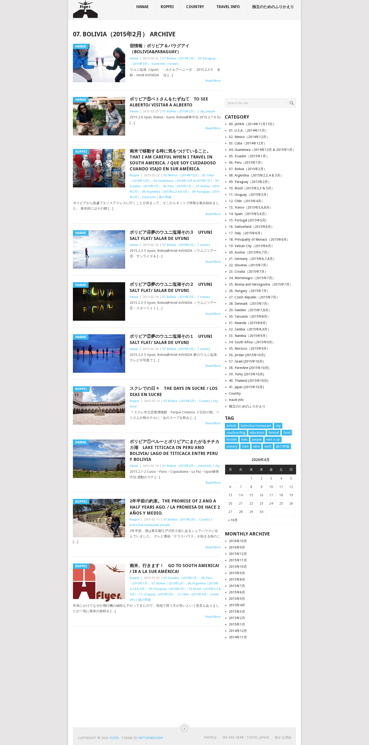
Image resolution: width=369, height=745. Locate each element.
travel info (228, 7)
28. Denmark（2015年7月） (249, 304)
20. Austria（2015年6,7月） (249, 252)
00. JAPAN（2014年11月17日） (252, 124)
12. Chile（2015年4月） (193, 594)
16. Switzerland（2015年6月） (251, 227)
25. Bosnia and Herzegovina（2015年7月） (261, 284)
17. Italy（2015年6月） (246, 233)
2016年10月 (238, 541)
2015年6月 (237, 592)
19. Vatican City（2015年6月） (251, 246)
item (244, 439)
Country (195, 7)
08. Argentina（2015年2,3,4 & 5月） (166, 191)
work (267, 446)
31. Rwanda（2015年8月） (249, 323)
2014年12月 (238, 631)
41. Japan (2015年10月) (246, 387)
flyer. (114, 738)
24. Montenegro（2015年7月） (252, 278)
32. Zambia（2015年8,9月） (250, 329)
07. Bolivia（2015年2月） (179, 58)
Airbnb (231, 426)
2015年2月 (237, 618)
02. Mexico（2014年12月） (181, 175)
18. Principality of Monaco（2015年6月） (259, 239)
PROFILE (210, 737)
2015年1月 (237, 624)
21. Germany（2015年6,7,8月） (252, 259)
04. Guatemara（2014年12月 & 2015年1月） (183, 180)
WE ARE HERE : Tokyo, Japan (246, 737)
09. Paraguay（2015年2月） (168, 589)
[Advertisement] (260, 60)
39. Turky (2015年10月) (246, 374)
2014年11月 (238, 637)
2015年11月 (238, 560)
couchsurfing (236, 433)
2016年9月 (237, 547)
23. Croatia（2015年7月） (248, 271)
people (210, 111)
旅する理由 (283, 737)
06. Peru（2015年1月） (178, 186)
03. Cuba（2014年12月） (248, 143)
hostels (173, 64)
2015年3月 (237, 611)
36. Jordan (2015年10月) (247, 355)
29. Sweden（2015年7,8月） (250, 310)
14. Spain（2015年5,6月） (248, 214)
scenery (205, 245)
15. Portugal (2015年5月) (247, 220)
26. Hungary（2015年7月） (249, 291)
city (202, 111)
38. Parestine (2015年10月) (249, 368)
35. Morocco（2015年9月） (249, 348)
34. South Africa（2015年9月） (252, 342)
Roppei (167, 7)
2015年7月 (237, 586)
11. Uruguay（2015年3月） (157, 594)
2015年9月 (237, 573)
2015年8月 (237, 579)
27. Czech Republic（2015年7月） (254, 297)
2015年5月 (237, 599)
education (257, 433)
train (245, 446)
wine (256, 446)
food (133, 406)
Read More (213, 80)
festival (274, 433)
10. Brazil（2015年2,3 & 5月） (251, 188)
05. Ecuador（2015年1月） (181, 578)
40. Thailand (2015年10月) (248, 380)
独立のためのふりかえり (273, 7)
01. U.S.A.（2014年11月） (248, 130)
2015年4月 (237, 605)
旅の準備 (165, 197)
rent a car (273, 439)
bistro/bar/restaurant (144, 525)
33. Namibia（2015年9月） (249, 336)
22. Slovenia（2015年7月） (249, 265)
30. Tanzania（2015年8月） (249, 316)
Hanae (142, 7)
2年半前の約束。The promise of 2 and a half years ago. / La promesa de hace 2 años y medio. (175, 506)
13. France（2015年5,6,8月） (251, 207)
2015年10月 (238, 566)
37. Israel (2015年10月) (246, 361)
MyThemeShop (150, 738)
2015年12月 (238, 554)
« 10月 (233, 520)
